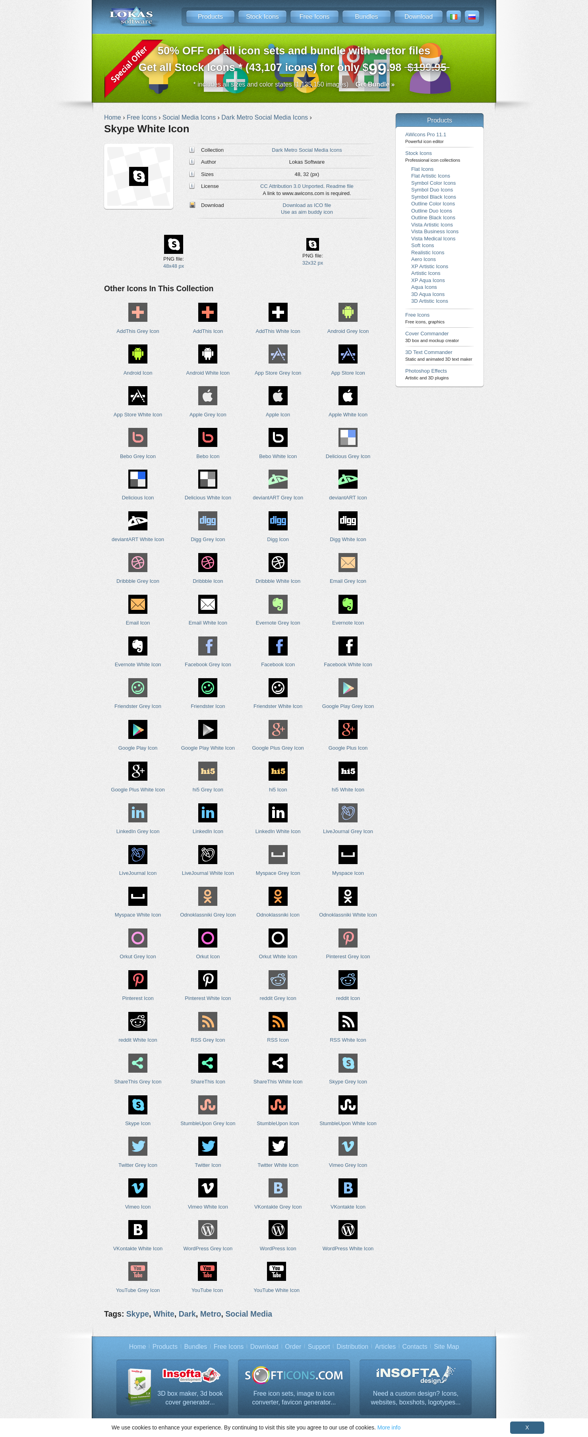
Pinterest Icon (137, 998)
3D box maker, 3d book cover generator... (190, 1398)
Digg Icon (278, 539)
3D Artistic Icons (429, 301)
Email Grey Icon (348, 581)
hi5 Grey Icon (208, 790)
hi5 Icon (278, 790)
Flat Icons (422, 169)
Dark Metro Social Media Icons (307, 150)
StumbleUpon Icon (278, 1123)
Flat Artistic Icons (430, 176)
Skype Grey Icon (348, 1082)
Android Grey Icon (348, 331)
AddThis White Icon (278, 331)
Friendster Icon (208, 706)
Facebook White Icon (348, 664)
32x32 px (312, 263)
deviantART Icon (348, 498)
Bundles (366, 16)
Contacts (414, 1346)
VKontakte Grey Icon (278, 1207)
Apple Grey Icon (208, 415)
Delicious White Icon (208, 498)
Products (210, 16)
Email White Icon (208, 623)
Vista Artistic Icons (432, 225)
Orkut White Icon (278, 956)
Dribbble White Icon (277, 581)
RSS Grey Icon (208, 1040)
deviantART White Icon (138, 539)
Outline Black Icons (433, 217)
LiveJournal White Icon (208, 873)
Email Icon (138, 623)
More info (388, 1427)
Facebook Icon (278, 664)
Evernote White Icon (138, 664)
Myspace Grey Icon (278, 873)
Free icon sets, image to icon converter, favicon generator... (294, 1398)
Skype (137, 1313)
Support (319, 1346)
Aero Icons (423, 259)
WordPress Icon (278, 1248)
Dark (187, 1313)
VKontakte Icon (348, 1207)
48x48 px (173, 266)
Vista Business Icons (434, 231)
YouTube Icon (207, 1290)
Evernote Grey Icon (278, 623)
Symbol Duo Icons (432, 190)
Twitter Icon (208, 1165)
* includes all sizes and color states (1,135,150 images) (294, 84)
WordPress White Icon (348, 1248)
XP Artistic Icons (429, 266)
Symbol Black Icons (433, 197)
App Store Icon (348, 373)
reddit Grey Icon (278, 998)
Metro (210, 1313)
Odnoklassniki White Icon (348, 915)
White (163, 1313)
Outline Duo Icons (431, 211)
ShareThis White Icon (278, 1082)
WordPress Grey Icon (208, 1248)
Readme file (340, 186)
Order (293, 1346)
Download (418, 16)
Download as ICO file (307, 205)
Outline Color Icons (433, 204)
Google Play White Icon (208, 748)
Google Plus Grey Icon (278, 748)
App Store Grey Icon (278, 373)
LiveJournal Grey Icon (348, 831)
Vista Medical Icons (433, 239)
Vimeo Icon (138, 1207)
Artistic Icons (425, 273)
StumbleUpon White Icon (347, 1123)
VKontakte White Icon (138, 1248)
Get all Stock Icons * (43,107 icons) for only (294, 61)
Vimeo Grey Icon (348, 1165)
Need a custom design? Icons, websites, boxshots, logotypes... (416, 1398)
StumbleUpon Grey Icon (207, 1123)
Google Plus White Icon (137, 790)
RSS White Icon (348, 1040)
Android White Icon (208, 373)
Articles (385, 1346)
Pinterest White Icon (208, 998)
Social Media (248, 1313)
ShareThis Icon (208, 1082)
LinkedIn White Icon (278, 831)
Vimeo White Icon (208, 1207)
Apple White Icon (348, 415)
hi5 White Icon (348, 790)
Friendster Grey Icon (137, 706)
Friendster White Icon (277, 706)
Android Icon (138, 373)
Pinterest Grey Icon (348, 956)
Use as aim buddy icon (307, 212)
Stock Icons (262, 16)
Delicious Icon (138, 498)
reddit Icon (348, 998)
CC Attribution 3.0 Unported (291, 186)
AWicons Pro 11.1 (425, 138)
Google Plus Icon (348, 748)
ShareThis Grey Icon (138, 1082)
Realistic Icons (428, 252)
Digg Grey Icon (208, 539)
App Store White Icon (138, 415)
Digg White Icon (348, 539)
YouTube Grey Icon (138, 1290)
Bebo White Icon (278, 456)
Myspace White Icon (138, 915)
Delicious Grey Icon (348, 456)
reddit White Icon (137, 1040)
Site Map (446, 1346)
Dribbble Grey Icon (137, 581)
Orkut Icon (208, 956)
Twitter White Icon (277, 1165)
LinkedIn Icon (208, 831)
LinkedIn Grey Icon (138, 831)
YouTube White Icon (276, 1290)
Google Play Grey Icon (348, 706)
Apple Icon (278, 415)
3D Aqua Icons (428, 294)
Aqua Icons (424, 287)
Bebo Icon (207, 456)
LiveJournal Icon (138, 873)
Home (137, 1346)
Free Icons (315, 16)
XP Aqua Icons (428, 280)
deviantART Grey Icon (278, 498)
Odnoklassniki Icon (278, 915)
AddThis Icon (208, 331)
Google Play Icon (138, 748)
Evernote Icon (348, 623)
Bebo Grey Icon (138, 456)
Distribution (352, 1346)
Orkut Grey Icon (138, 956)
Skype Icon (138, 1123)
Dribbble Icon (208, 581)
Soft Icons (422, 245)
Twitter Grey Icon (137, 1165)
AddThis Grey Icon (137, 331)
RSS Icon (278, 1040)
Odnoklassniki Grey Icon (208, 915)
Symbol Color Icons (433, 183)
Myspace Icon (348, 873)
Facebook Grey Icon (208, 664)
